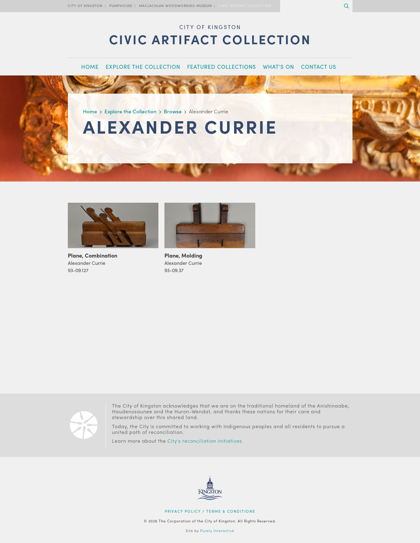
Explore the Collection (143, 66)
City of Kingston (85, 5)
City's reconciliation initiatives (204, 440)
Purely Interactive (217, 530)
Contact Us (318, 66)
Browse (173, 111)
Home (90, 66)
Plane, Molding (183, 255)
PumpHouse (120, 5)
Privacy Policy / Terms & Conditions (210, 511)
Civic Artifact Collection (245, 5)
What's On (278, 66)
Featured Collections (221, 66)
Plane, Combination (92, 255)
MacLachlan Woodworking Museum (175, 5)
